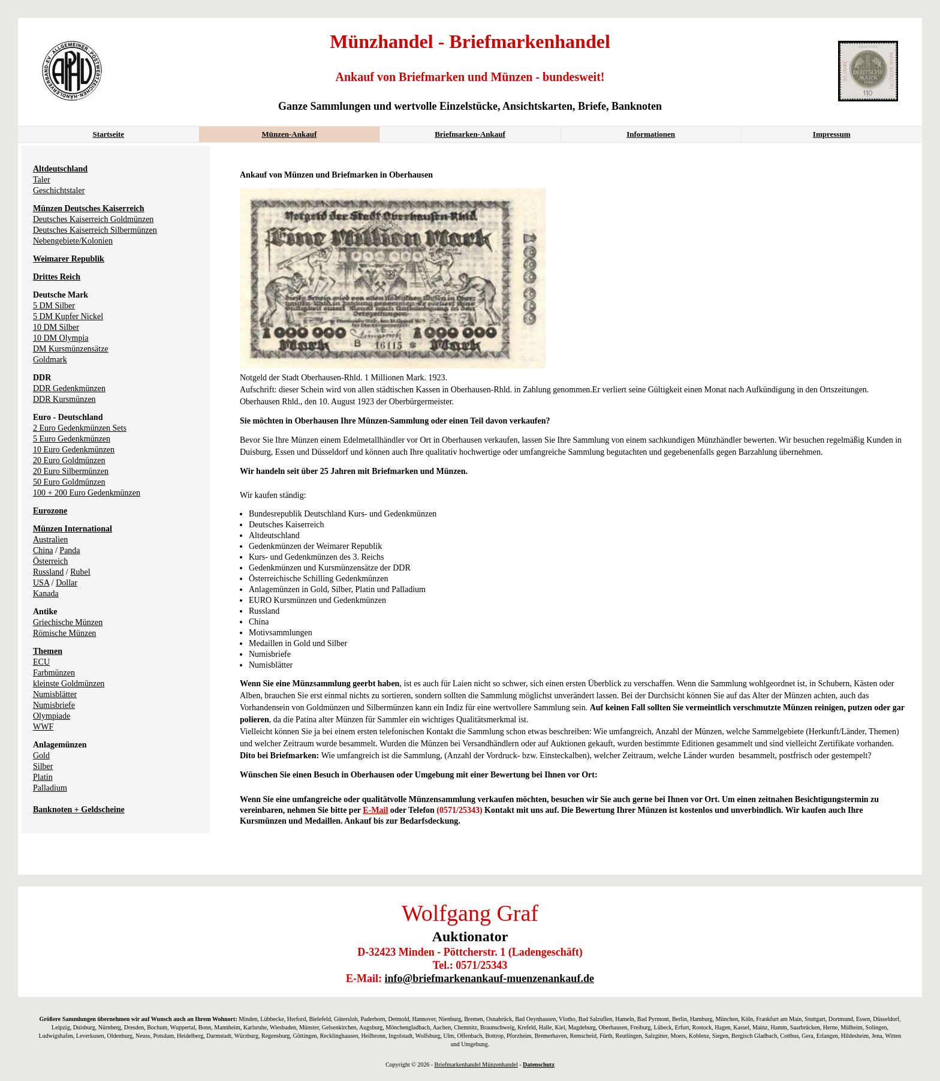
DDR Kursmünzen (64, 399)
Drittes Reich (56, 276)
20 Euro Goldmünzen (69, 460)
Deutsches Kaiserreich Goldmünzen (93, 219)
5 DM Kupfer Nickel (68, 316)
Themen (47, 651)
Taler (41, 179)
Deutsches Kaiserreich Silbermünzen (95, 230)
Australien (50, 539)
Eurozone (50, 510)
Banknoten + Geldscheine (79, 809)
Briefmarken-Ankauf (470, 134)
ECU (41, 661)
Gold (41, 755)
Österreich (50, 561)
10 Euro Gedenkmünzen (74, 449)
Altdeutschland (60, 168)
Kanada (46, 593)
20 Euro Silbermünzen (71, 471)
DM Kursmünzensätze (71, 348)
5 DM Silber (54, 305)
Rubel (80, 571)
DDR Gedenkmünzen (69, 388)
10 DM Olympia (61, 338)
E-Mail (375, 810)
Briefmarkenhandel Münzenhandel (476, 1064)
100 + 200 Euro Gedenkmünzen (86, 492)
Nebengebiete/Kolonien (73, 240)
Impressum (832, 134)
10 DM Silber (56, 327)
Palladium (50, 787)
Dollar (66, 582)
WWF (43, 726)
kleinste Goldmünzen (68, 683)
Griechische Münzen (68, 622)
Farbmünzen (54, 672)
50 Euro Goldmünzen (69, 482)
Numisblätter (55, 694)
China (43, 550)
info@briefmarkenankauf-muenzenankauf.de (489, 978)
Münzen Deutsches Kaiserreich (88, 208)
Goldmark (50, 359)
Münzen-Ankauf (289, 134)
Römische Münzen (64, 633)
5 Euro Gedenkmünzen (71, 438)
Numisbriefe (54, 705)
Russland (48, 571)
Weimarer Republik (68, 258)
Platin (43, 777)
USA (41, 582)
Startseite (108, 134)
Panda (69, 550)
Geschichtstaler (59, 190)
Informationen (650, 134)
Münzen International (72, 528)
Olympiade (51, 715)
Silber (43, 766)
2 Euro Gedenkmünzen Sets (79, 428)
